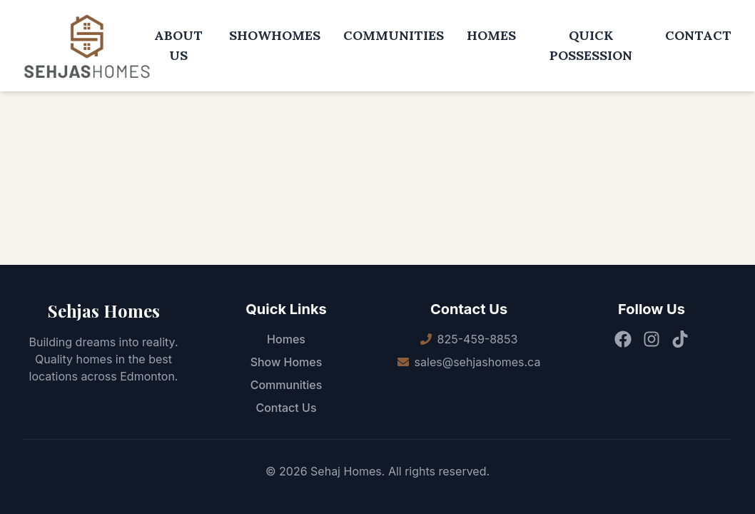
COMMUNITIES (393, 35)
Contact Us (285, 407)
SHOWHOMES (274, 35)
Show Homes (286, 362)
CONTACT (698, 35)
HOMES (491, 35)
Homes (286, 339)
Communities (286, 385)
